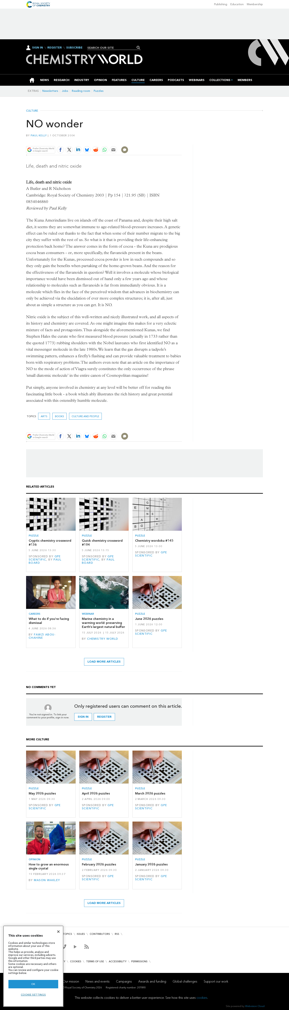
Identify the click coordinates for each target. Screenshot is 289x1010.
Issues (81, 933)
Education (237, 4)
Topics (67, 933)
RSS (117, 933)
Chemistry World (102, 639)
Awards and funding (152, 981)
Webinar (88, 613)
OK (33, 984)
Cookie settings (33, 994)
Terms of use (95, 961)
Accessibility (117, 961)
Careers (34, 613)
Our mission (71, 981)
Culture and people (85, 416)
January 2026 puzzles (151, 864)
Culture (32, 110)
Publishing (220, 4)
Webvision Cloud (255, 1006)
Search (138, 47)
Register (54, 47)
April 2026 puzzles (96, 793)
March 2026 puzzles (150, 793)
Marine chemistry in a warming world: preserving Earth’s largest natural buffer (103, 623)
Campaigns (124, 981)
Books (59, 416)
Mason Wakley (47, 880)
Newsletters (50, 91)
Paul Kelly (39, 135)
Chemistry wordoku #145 (154, 540)
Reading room (81, 91)
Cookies (75, 961)
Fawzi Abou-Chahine (42, 636)
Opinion (34, 859)
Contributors (100, 933)
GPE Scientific (45, 558)
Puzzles (99, 91)
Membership (255, 4)
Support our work (216, 981)
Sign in (83, 717)
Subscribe (74, 47)
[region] (33, 966)
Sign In (37, 47)
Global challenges (185, 981)
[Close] (58, 931)
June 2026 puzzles (149, 619)
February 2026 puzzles (99, 864)
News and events (97, 981)
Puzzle (34, 535)
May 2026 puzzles (42, 793)
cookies (201, 998)
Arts (44, 416)
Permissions (139, 961)
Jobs (65, 91)
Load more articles (104, 661)
